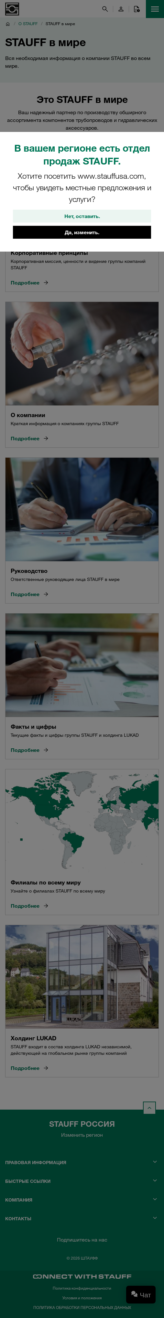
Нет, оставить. (82, 216)
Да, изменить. (82, 232)
